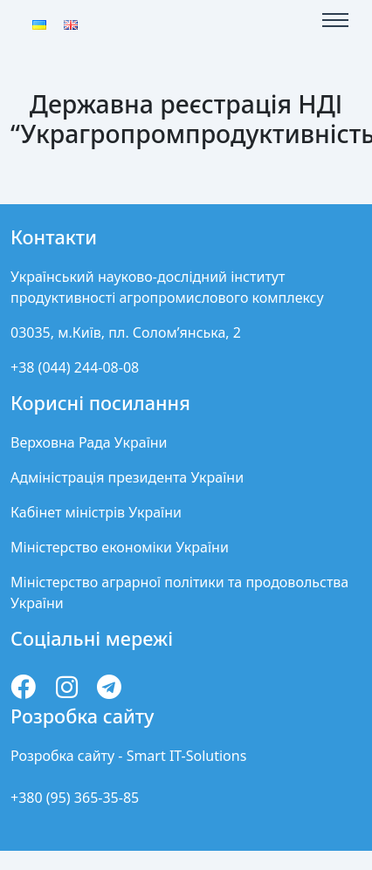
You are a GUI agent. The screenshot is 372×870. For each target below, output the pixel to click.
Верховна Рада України (89, 442)
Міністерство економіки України (119, 547)
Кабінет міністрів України (96, 512)
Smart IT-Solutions (187, 755)
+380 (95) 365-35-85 (74, 797)
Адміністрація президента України (127, 477)
